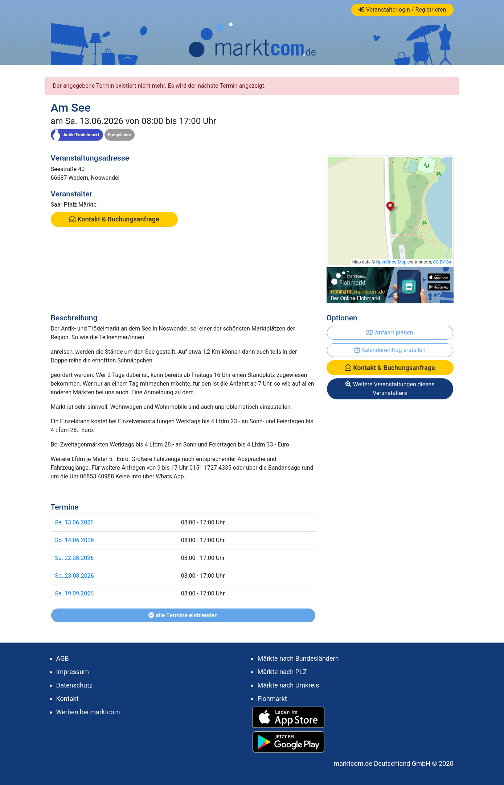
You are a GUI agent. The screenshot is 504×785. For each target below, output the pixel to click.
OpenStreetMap (391, 262)
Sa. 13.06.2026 (74, 522)
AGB (62, 658)
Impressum (72, 672)
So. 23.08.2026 (74, 575)
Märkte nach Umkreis (288, 685)
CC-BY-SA (442, 262)
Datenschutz (74, 685)
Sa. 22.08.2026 (74, 558)
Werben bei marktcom (88, 712)
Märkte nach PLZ (282, 672)
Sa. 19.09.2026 (74, 593)
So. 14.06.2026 (74, 540)
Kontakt (67, 698)
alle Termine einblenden (183, 615)
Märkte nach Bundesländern (298, 658)
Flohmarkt (272, 698)
